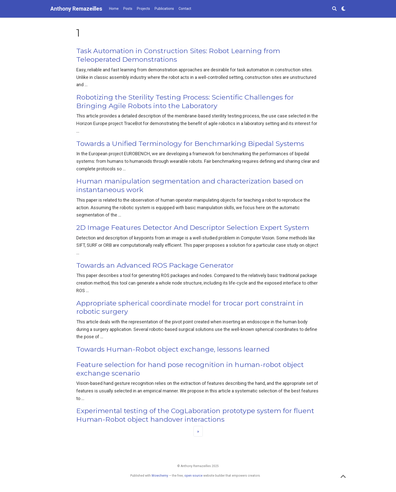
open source (193, 475)
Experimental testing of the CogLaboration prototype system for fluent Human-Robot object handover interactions (195, 415)
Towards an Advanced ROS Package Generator (155, 265)
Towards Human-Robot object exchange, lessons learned (172, 349)
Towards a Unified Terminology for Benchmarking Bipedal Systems (190, 143)
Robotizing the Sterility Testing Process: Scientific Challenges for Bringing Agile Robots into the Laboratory (185, 101)
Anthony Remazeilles (76, 9)
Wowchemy (160, 475)
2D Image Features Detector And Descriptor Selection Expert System (192, 227)
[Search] (334, 9)
